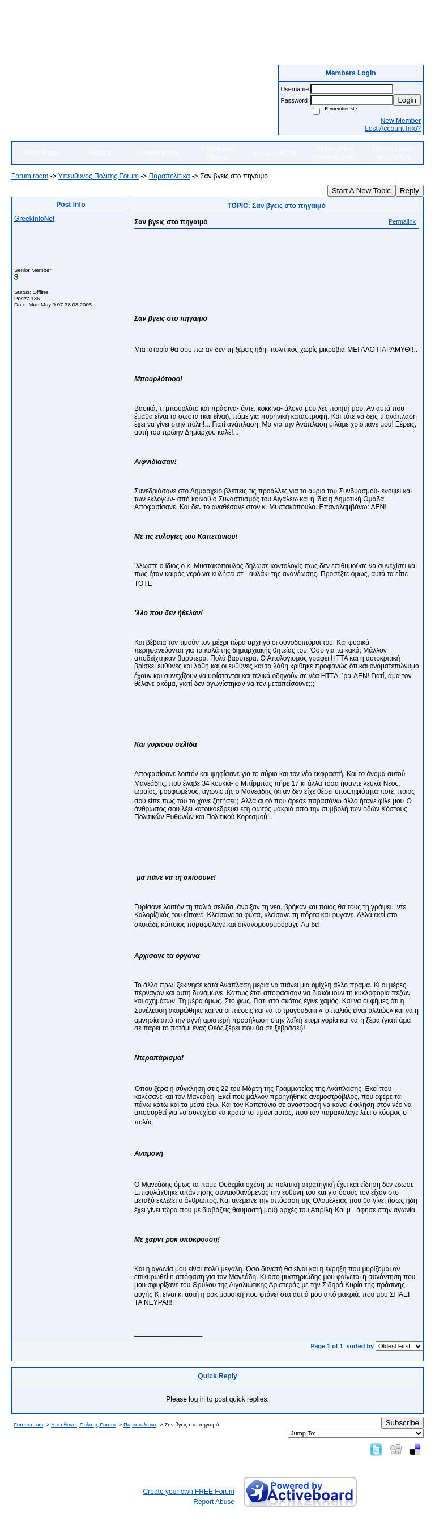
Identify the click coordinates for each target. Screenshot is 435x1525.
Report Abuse (213, 1502)
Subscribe (402, 1422)
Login (407, 100)
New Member (401, 121)
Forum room (29, 176)
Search (100, 153)
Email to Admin (276, 153)
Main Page (41, 153)
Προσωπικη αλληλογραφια (335, 153)
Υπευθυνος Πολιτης (217, 153)
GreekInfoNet (159, 153)
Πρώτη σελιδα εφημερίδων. (394, 153)
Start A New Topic (361, 190)
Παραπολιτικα (169, 176)
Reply (409, 190)
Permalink (402, 221)
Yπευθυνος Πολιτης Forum (98, 176)
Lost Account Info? (393, 129)
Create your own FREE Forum (188, 1492)
